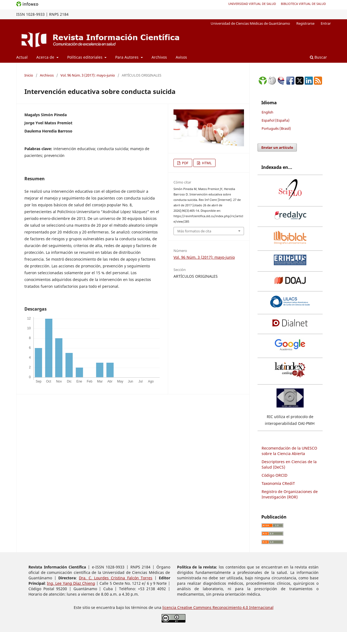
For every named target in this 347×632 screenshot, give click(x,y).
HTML (206, 162)
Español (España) (276, 120)
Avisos (181, 57)
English (267, 112)
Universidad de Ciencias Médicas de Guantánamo (250, 23)
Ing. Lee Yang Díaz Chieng (71, 583)
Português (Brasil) (276, 128)
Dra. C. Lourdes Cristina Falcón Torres (115, 577)
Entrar (326, 23)
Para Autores (127, 57)
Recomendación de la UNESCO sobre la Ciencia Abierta (289, 450)
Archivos (159, 57)
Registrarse (305, 23)
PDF (184, 162)
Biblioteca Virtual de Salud (303, 4)
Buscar (318, 57)
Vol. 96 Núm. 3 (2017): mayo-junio (87, 75)
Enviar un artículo (277, 147)
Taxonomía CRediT (278, 483)
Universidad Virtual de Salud (252, 4)
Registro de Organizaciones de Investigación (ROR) (290, 494)
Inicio (28, 75)
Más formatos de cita (194, 231)
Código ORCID (274, 475)
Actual (22, 57)
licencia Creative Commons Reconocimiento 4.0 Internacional (218, 607)
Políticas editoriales (85, 57)
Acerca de (45, 57)
